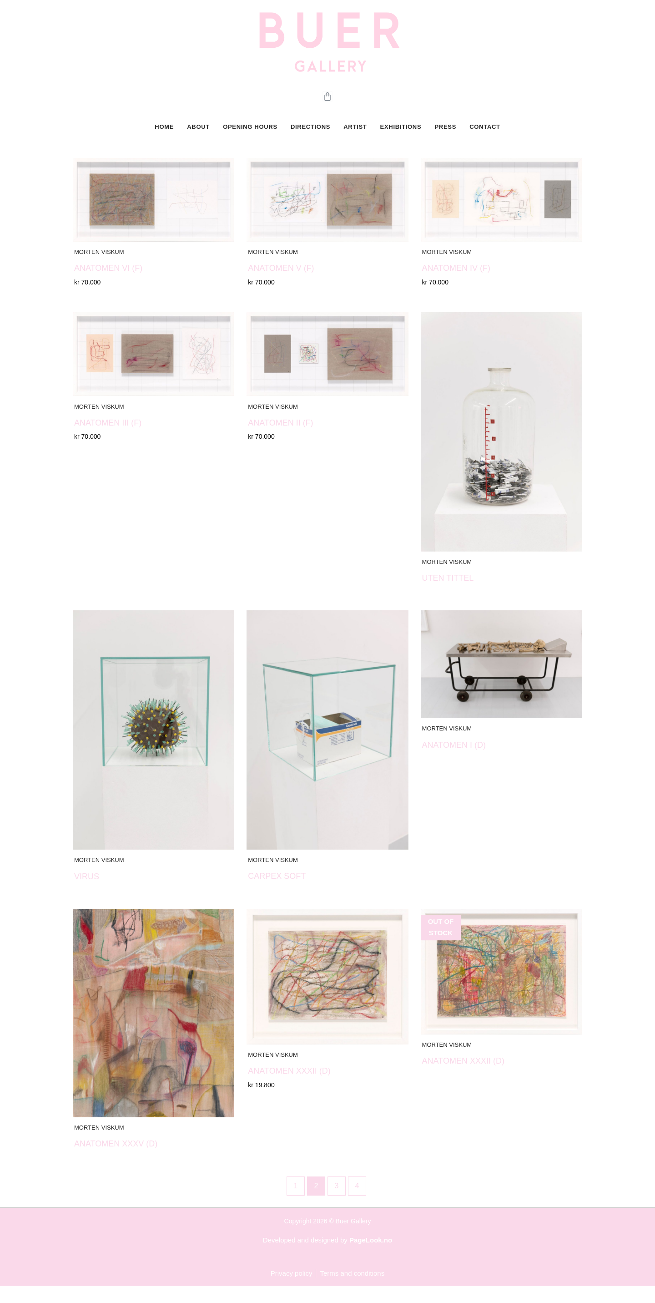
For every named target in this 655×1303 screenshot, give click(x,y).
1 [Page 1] (296, 1203)
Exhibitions (400, 133)
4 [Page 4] (357, 1203)
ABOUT (199, 133)
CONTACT (483, 133)
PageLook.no (370, 1257)
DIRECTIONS (311, 133)
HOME (166, 133)
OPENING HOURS (251, 133)
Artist (355, 133)
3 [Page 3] (337, 1203)
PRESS (444, 133)
